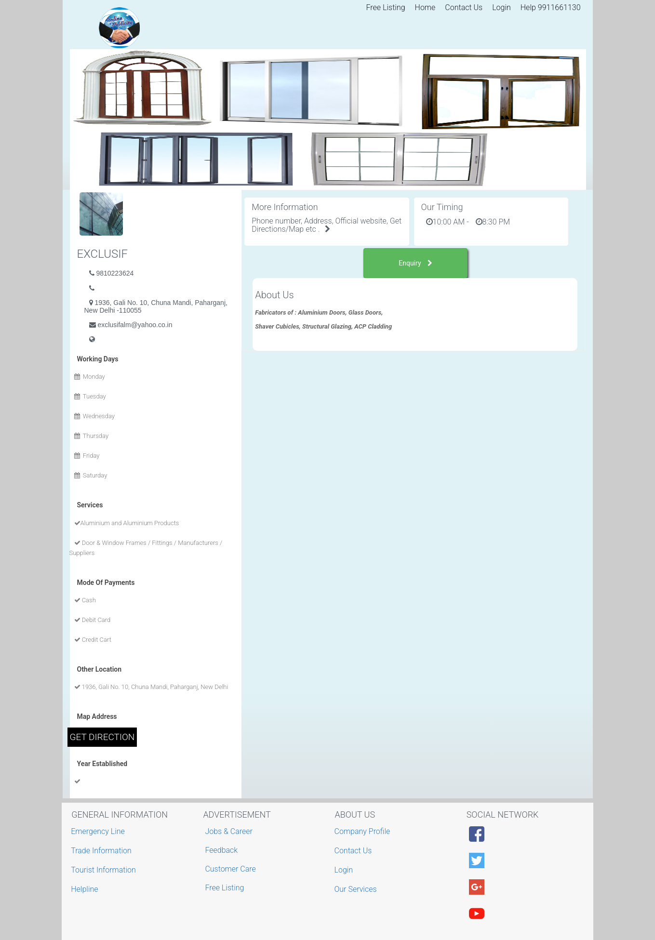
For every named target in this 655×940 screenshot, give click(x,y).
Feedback (221, 850)
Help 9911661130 (551, 7)
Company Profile (363, 831)
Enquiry (415, 263)
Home (425, 7)
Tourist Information (104, 869)
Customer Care (230, 869)
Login (501, 7)
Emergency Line (99, 831)
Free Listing (385, 7)
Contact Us (463, 7)
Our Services (357, 889)
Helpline (85, 889)
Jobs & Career (229, 831)
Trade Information (102, 850)
